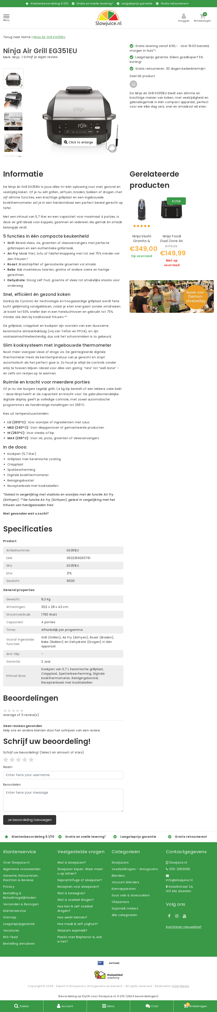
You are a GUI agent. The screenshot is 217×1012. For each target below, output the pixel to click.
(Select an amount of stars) (43, 752)
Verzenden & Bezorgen (21, 904)
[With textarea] (63, 800)
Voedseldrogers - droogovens (135, 869)
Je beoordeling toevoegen (30, 819)
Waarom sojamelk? (72, 930)
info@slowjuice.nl (179, 878)
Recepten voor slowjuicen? (78, 887)
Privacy (8, 887)
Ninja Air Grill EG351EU (49, 37)
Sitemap (9, 917)
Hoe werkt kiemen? (72, 917)
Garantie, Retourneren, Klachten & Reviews (21, 878)
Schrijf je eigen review (41, 57)
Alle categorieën (124, 915)
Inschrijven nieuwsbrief (184, 927)
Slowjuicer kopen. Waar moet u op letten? (80, 871)
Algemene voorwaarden (21, 869)
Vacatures (11, 930)
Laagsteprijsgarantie (19, 924)
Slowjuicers (120, 862)
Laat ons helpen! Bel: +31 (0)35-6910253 (33, 518)
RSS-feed (10, 937)
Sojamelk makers (125, 908)
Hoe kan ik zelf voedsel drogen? (75, 908)
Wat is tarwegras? (71, 893)
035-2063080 (178, 869)
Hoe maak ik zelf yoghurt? (77, 924)
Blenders (118, 876)
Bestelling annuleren (19, 943)
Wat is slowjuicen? (71, 862)
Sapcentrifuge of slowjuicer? (79, 880)
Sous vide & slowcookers (131, 895)
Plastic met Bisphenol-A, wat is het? (79, 939)
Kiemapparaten (124, 889)
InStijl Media (180, 986)
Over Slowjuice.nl (16, 862)
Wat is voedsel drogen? (75, 900)
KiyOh (86, 996)
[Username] (63, 775)
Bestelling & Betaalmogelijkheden (19, 895)
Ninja (16, 57)
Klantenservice (14, 911)
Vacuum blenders (125, 882)
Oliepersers (120, 902)
